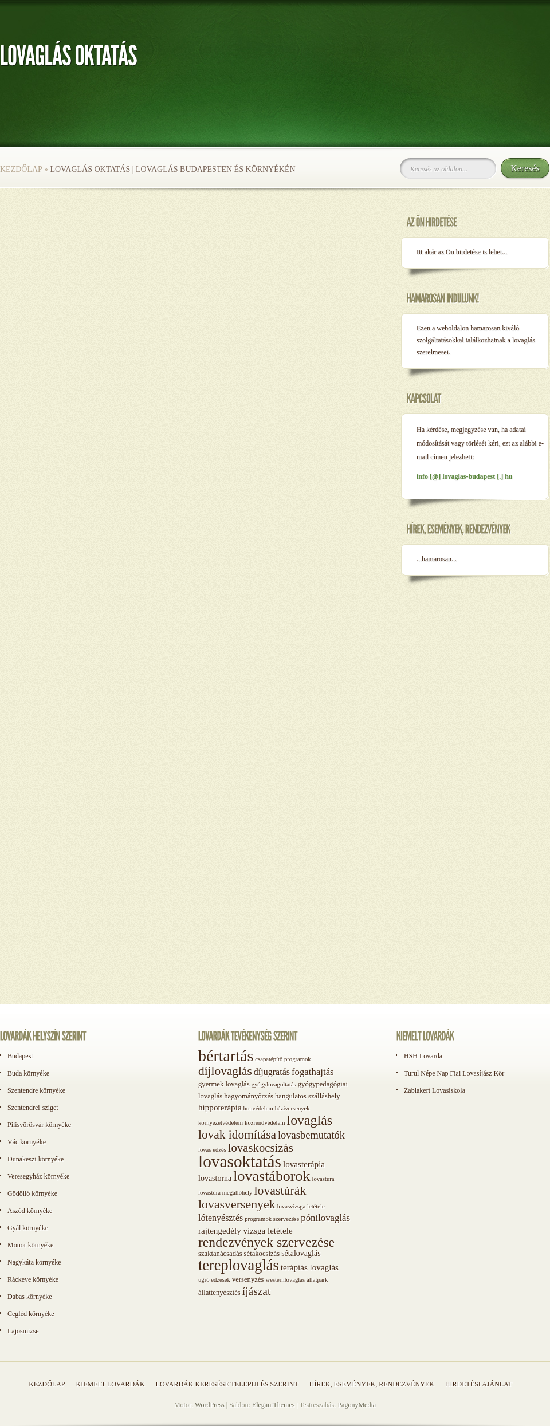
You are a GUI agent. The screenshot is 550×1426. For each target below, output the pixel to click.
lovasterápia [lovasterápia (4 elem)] (304, 1164)
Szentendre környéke (36, 1090)
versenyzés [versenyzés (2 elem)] (248, 1279)
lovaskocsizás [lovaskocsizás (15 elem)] (260, 1147)
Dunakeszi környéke (35, 1159)
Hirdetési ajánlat (478, 1384)
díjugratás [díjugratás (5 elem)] (272, 1072)
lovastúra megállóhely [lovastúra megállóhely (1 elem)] (225, 1192)
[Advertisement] (51, 978)
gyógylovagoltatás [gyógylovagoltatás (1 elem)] (274, 1084)
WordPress (210, 1405)
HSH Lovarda (423, 1056)
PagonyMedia (356, 1405)
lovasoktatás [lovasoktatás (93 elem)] (239, 1161)
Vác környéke (26, 1142)
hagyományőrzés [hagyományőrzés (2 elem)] (248, 1096)
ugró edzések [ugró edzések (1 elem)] (214, 1280)
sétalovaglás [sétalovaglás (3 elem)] (300, 1253)
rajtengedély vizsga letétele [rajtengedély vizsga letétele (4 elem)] (245, 1230)
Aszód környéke (29, 1211)
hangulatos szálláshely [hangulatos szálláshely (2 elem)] (307, 1096)
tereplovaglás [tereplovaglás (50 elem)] (238, 1265)
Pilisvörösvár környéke (39, 1125)
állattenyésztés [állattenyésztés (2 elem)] (219, 1293)
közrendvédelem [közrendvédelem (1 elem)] (265, 1123)
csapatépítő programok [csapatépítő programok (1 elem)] (283, 1059)
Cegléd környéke (30, 1314)
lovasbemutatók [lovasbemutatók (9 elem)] (311, 1135)
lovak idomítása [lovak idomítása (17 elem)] (237, 1134)
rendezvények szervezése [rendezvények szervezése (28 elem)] (266, 1242)
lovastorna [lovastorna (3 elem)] (214, 1178)
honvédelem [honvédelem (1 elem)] (258, 1108)
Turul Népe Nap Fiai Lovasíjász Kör (454, 1073)
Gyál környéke (27, 1228)
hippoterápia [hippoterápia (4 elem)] (220, 1107)
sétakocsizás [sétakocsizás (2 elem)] (262, 1254)
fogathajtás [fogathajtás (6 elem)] (313, 1071)
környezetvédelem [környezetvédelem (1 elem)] (220, 1123)
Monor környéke (30, 1245)
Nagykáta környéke (34, 1262)
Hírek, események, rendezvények (371, 1384)
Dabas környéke (29, 1297)
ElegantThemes (273, 1405)
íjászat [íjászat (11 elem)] (256, 1291)
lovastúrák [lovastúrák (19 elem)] (280, 1190)
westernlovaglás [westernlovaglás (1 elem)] (285, 1280)
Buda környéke (28, 1073)
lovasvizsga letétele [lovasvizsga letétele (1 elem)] (301, 1206)
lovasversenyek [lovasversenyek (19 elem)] (237, 1204)
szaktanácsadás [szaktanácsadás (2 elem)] (220, 1254)
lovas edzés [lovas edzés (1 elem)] (212, 1150)
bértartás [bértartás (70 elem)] (225, 1056)
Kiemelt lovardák (110, 1384)
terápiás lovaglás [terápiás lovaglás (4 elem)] (310, 1267)
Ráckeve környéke (32, 1279)
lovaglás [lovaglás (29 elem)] (309, 1120)
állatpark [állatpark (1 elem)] (317, 1280)
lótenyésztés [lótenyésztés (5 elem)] (220, 1218)
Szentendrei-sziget (32, 1108)
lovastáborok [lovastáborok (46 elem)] (271, 1176)
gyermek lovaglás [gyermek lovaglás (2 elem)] (224, 1084)
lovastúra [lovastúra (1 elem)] (323, 1179)
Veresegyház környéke (38, 1176)
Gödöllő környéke (32, 1193)
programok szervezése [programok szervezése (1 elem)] (272, 1219)
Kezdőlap (21, 169)
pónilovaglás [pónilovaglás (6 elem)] (325, 1217)
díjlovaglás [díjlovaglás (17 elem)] (225, 1071)
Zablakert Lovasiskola (434, 1090)
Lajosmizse (23, 1331)
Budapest (20, 1056)
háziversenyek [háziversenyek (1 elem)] (292, 1108)
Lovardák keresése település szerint (227, 1384)
